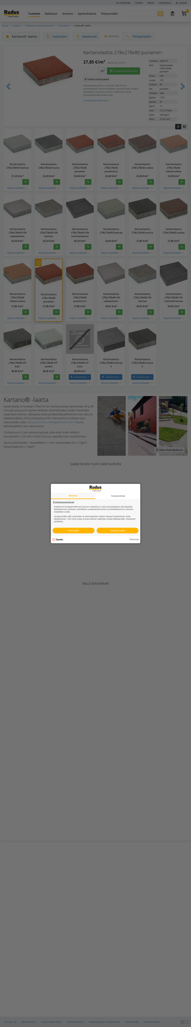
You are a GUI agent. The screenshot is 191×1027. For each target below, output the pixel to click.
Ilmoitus (73, 495)
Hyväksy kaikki (117, 530)
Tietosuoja (134, 539)
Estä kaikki (73, 530)
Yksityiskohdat (118, 495)
